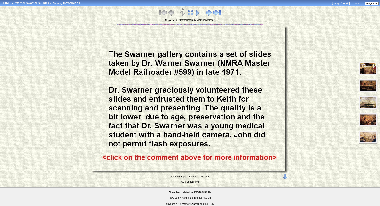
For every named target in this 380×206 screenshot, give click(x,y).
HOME (6, 3)
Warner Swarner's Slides (32, 3)
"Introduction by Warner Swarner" (197, 20)
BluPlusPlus (200, 197)
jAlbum (185, 197)
